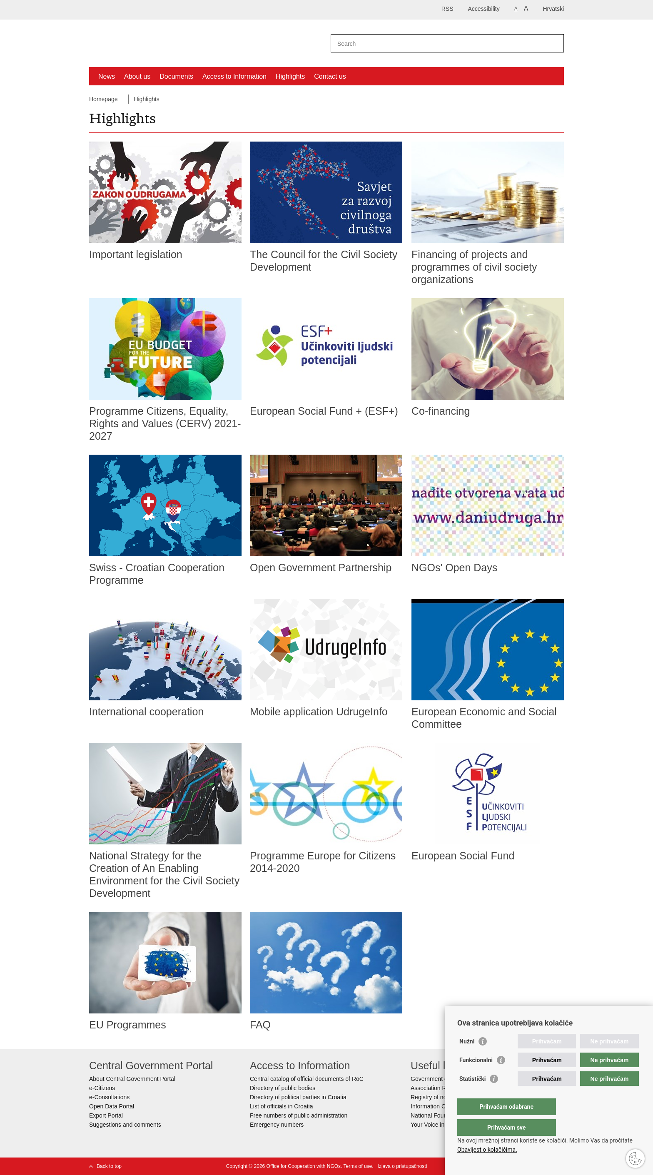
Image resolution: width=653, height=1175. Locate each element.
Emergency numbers (277, 1124)
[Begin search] (554, 43)
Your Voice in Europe (438, 1124)
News (106, 76)
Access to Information (234, 76)
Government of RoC (437, 1078)
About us (137, 76)
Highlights (290, 76)
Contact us (330, 76)
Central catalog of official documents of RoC (307, 1078)
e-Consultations (109, 1097)
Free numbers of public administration (298, 1115)
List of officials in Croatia (281, 1106)
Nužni (466, 1058)
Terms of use (358, 1166)
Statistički (472, 1095)
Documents (176, 76)
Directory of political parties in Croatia (298, 1097)
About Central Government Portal (132, 1078)
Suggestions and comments (125, 1124)
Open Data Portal (111, 1106)
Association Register (437, 1088)
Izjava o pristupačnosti (402, 1166)
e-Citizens (102, 1088)
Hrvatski (553, 8)
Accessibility (484, 8)
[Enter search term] (438, 43)
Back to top (109, 1166)
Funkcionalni (476, 1076)
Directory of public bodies (282, 1088)
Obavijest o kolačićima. (487, 1149)
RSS (447, 8)
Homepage (103, 99)
